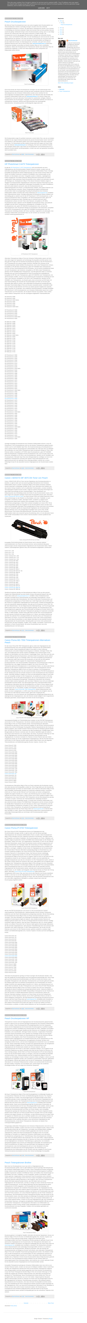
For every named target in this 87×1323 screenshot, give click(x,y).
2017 (61, 27)
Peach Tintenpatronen (64, 91)
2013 (61, 34)
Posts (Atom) (14, 1305)
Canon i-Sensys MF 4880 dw (12, 587)
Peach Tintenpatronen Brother (18, 1162)
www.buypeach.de (42, 192)
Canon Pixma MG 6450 (11, 955)
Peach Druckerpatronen (15, 22)
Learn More (41, 8)
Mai (62, 22)
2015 (61, 30)
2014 (61, 32)
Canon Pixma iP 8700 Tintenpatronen (21, 828)
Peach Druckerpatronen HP (17, 1018)
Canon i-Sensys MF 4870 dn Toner (14, 496)
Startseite (26, 1303)
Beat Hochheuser (72, 40)
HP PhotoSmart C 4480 (11, 398)
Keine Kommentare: (29, 154)
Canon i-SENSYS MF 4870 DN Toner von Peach (26, 478)
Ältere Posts (51, 1303)
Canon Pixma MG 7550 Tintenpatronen (25, 689)
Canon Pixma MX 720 (10, 773)
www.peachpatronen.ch (39, 43)
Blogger (51, 1318)
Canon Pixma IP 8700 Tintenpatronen (25, 871)
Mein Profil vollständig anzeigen (65, 83)
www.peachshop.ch (32, 96)
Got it (48, 8)
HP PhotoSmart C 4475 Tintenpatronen (21, 167)
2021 (61, 21)
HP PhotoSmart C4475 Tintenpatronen (22, 164)
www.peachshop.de (20, 145)
